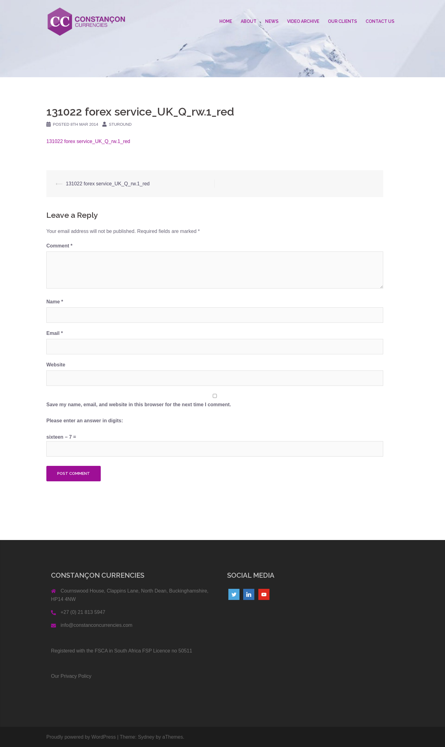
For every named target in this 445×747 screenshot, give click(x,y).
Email (54, 333)
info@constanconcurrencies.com (96, 625)
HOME (225, 21)
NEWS (271, 21)
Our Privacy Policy (71, 676)
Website (55, 364)
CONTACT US (380, 21)
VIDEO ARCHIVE (303, 21)
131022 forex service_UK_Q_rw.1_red (88, 141)
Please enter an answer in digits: (84, 420)
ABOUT (248, 21)
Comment (59, 245)
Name (54, 301)
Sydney (146, 737)
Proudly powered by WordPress (81, 737)
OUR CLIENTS (342, 21)
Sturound (120, 124)
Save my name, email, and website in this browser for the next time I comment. (138, 404)
